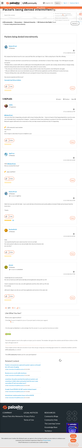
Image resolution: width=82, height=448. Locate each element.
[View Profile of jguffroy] (11, 153)
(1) (13, 220)
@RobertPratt (8, 115)
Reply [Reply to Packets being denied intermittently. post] (72, 88)
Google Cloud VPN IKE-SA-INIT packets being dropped (20, 389)
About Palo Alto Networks (13, 416)
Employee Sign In (74, 3)
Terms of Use (29, 420)
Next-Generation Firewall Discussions (15, 369)
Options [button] (73, 50)
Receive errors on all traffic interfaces (16, 373)
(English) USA (48, 3)
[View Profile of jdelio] (11, 105)
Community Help (51, 420)
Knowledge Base (51, 427)
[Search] (34, 15)
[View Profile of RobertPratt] (13, 46)
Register (57, 3)
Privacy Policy (47, 440)
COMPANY (7, 412)
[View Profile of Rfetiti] (11, 265)
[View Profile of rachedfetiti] (13, 229)
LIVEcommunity (8, 22)
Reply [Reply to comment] (72, 142)
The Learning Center (52, 423)
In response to (15, 196)
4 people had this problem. (12, 80)
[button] (73, 436)
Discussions (18, 22)
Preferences (73, 445)
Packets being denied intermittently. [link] (14, 24)
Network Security (29, 22)
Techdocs (48, 431)
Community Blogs (51, 416)
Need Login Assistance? (71, 21)
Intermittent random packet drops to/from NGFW (19, 395)
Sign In (65, 3)
